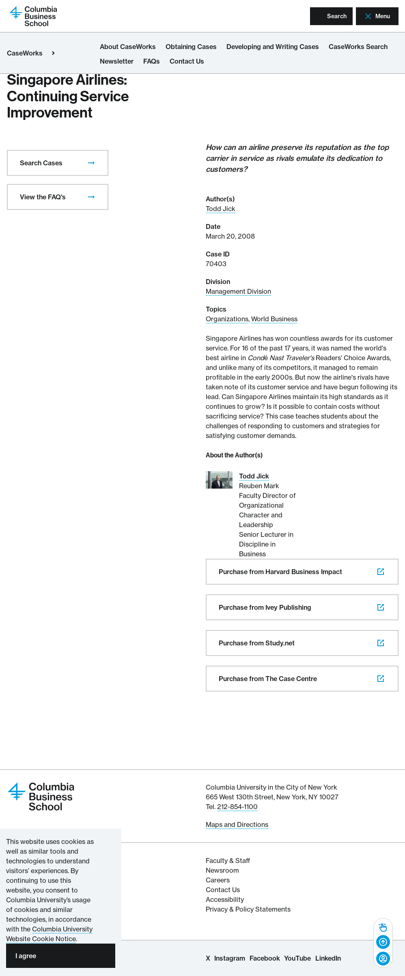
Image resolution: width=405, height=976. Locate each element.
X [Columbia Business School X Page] (208, 958)
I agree (25, 956)
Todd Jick (220, 209)
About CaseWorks (128, 47)
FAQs (151, 61)
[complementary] (383, 943)
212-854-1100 (237, 807)
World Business (274, 319)
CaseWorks (25, 53)
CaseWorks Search (358, 47)
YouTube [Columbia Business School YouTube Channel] (297, 958)
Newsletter (117, 61)
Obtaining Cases (191, 47)
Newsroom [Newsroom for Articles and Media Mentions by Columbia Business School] (222, 870)
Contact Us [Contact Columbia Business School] (223, 890)
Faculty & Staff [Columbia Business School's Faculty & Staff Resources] (228, 860)
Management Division (238, 291)
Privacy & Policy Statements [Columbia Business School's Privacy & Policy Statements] (248, 909)
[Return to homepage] (33, 15)
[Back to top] (383, 942)
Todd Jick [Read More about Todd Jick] (254, 476)
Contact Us (187, 61)
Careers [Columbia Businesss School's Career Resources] (218, 880)
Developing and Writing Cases (272, 47)
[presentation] (91, 162)
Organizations (227, 319)
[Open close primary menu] (53, 53)
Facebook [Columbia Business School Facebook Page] (265, 958)
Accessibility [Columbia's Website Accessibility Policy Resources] (225, 899)
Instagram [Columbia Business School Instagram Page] (229, 958)
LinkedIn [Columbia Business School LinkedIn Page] (328, 958)
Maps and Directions (237, 824)
